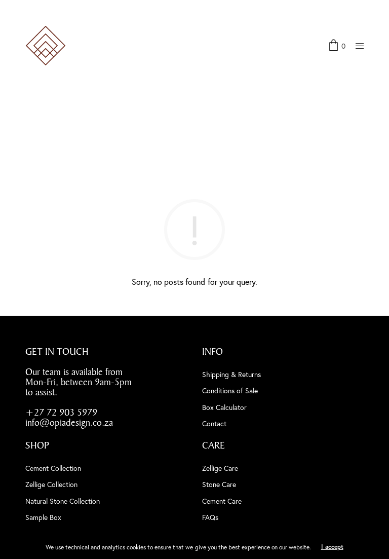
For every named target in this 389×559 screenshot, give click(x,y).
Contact (214, 423)
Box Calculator (224, 407)
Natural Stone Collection (62, 501)
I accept (332, 546)
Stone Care (219, 484)
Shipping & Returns (231, 374)
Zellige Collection (51, 484)
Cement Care (222, 501)
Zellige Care (220, 468)
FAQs (210, 517)
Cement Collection (53, 468)
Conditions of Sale (230, 390)
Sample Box (43, 517)
